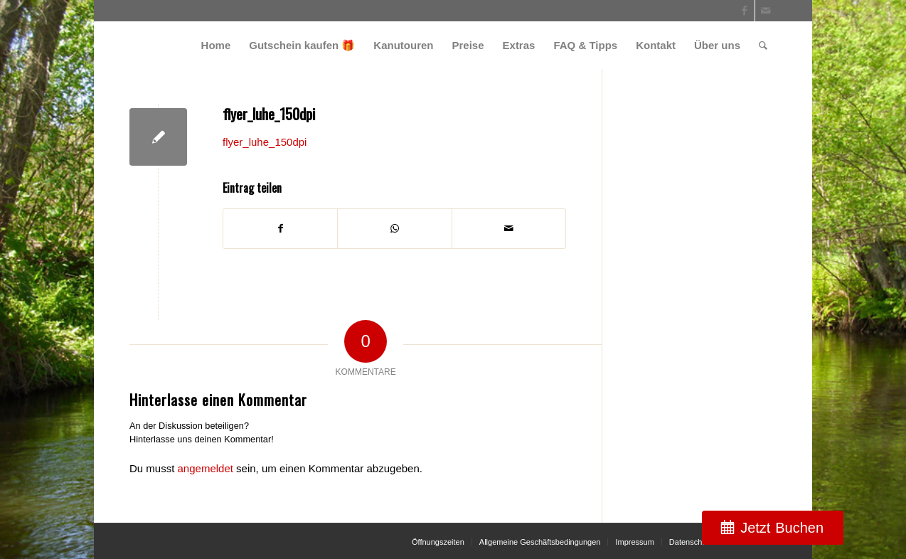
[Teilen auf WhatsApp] (394, 228)
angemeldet (205, 468)
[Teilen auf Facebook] (280, 228)
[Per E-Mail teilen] (508, 228)
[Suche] (763, 45)
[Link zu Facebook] (744, 10)
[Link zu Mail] (766, 10)
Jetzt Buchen (782, 528)
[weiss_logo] (179, 45)
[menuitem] (216, 45)
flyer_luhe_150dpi (265, 142)
